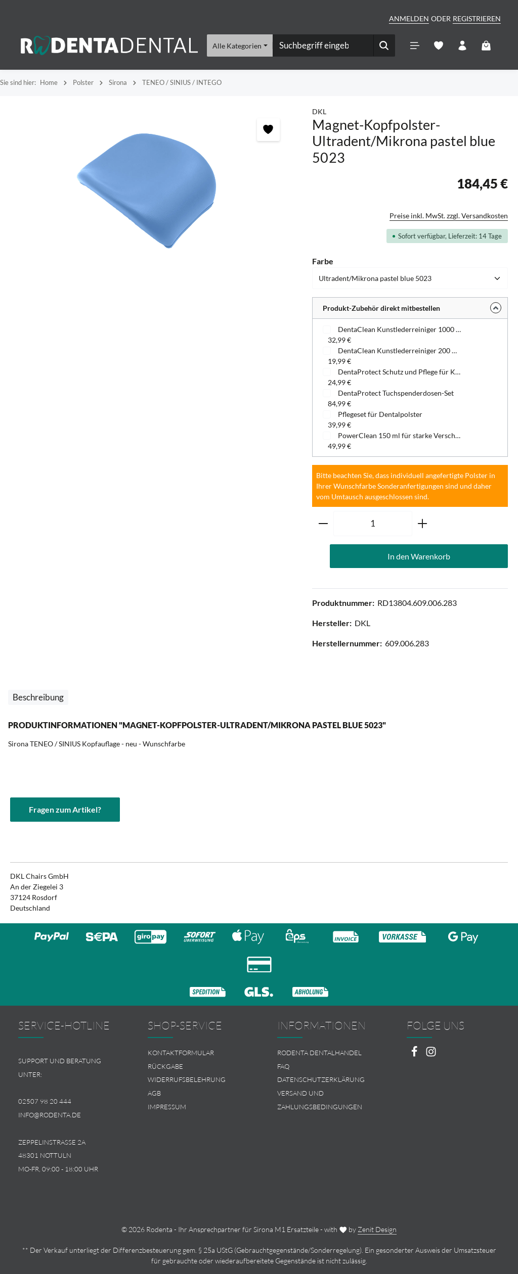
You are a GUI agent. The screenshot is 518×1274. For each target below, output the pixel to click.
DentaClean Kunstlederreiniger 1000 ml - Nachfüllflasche (400, 329)
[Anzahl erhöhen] (423, 523)
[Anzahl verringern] (323, 523)
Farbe (322, 260)
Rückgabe (165, 1066)
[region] (151, 185)
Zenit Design (377, 1229)
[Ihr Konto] (462, 46)
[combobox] (323, 45)
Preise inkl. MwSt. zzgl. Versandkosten (449, 215)
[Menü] (415, 46)
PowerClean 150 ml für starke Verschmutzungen (400, 435)
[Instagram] (431, 1054)
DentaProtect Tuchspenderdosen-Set (396, 393)
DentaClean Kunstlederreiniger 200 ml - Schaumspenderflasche (400, 350)
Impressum (167, 1107)
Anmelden (409, 18)
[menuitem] (194, 1053)
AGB (154, 1093)
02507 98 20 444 (44, 1101)
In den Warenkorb (418, 556)
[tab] (38, 697)
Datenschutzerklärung (321, 1079)
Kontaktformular (181, 1053)
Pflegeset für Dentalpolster (380, 414)
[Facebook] (415, 1054)
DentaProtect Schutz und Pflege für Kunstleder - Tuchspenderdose (400, 371)
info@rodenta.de (49, 1115)
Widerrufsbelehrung (187, 1079)
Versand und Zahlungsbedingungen (319, 1100)
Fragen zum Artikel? (65, 809)
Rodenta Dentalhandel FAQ (319, 1059)
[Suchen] (384, 45)
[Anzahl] (372, 523)
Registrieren (477, 18)
